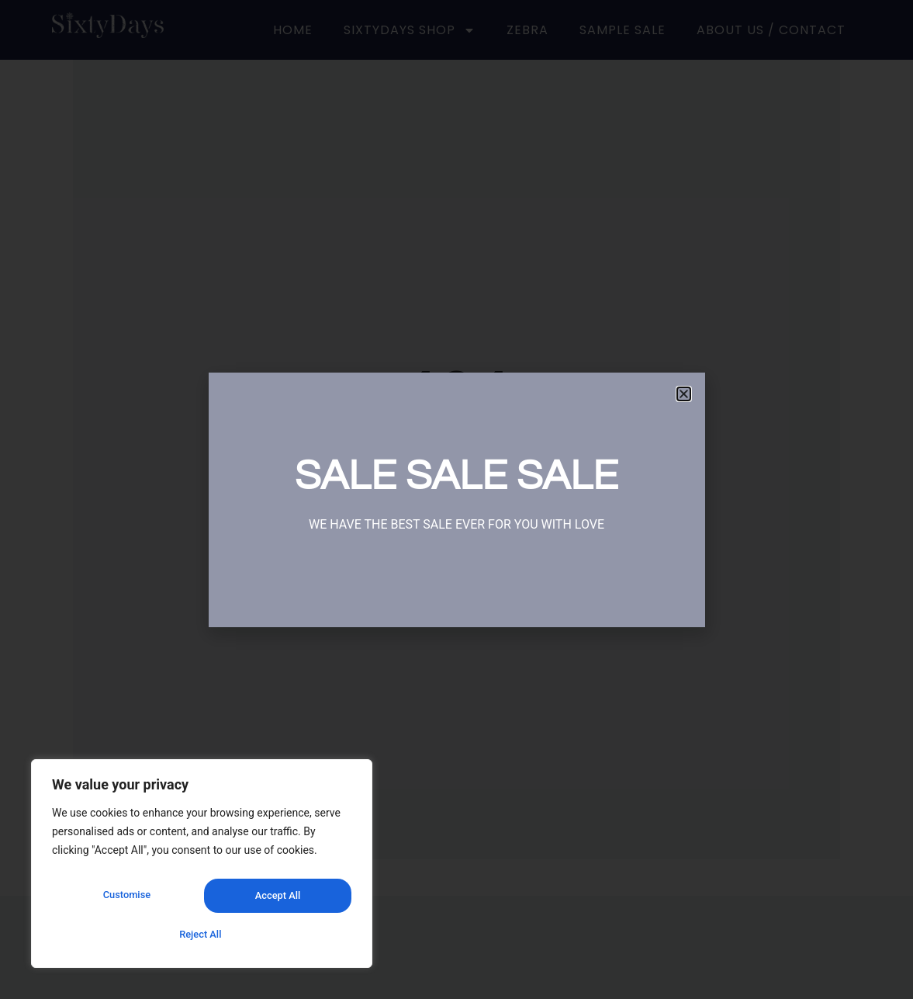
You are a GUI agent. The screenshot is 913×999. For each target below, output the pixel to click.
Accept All (202, 934)
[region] (201, 869)
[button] (684, 394)
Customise (125, 900)
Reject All (275, 900)
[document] (456, 499)
